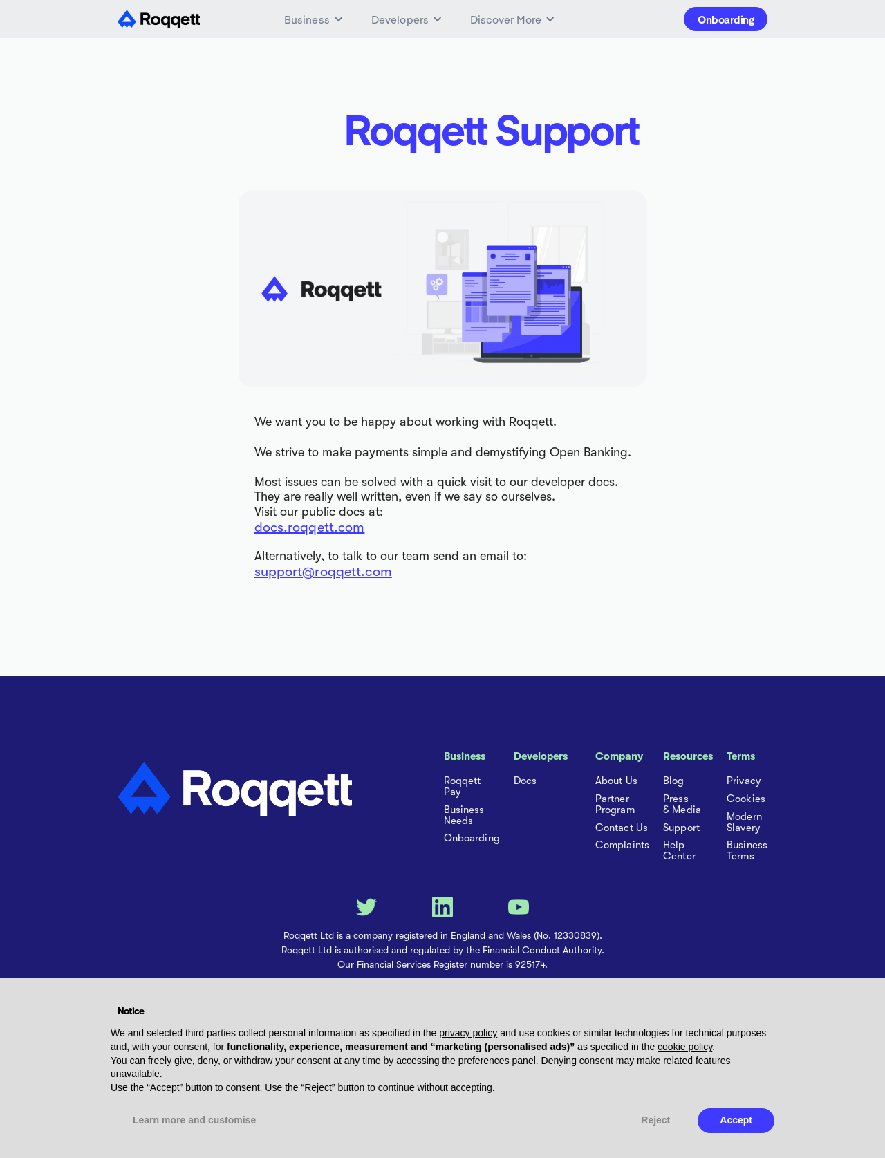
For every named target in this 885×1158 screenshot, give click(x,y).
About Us (616, 781)
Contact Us (621, 828)
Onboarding (726, 19)
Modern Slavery (744, 823)
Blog (673, 781)
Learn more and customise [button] (194, 1120)
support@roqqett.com (323, 571)
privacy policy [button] (468, 1032)
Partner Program (615, 805)
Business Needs (464, 816)
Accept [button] (736, 1120)
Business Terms (747, 851)
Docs (525, 781)
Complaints (622, 845)
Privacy (744, 781)
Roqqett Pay (462, 787)
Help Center (679, 851)
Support (681, 828)
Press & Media (682, 805)
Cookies (746, 799)
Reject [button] (655, 1120)
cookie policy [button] (685, 1046)
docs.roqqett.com (309, 527)
